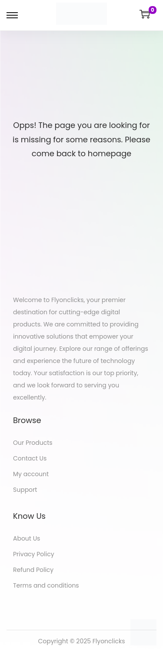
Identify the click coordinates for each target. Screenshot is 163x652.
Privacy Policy (33, 554)
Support (25, 489)
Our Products (33, 442)
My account (31, 474)
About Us (26, 538)
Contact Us (30, 458)
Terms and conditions (46, 585)
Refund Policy (33, 569)
